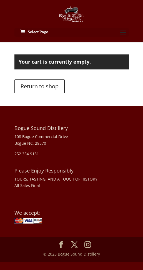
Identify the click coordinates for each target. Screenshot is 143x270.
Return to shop (40, 86)
